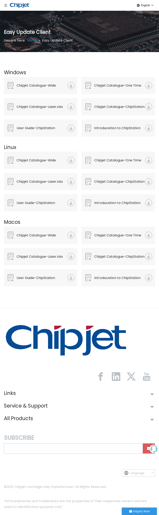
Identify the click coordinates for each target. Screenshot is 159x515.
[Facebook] (101, 377)
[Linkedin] (116, 377)
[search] (72, 448)
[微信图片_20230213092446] (66, 339)
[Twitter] (131, 377)
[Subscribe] (149, 448)
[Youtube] (147, 377)
